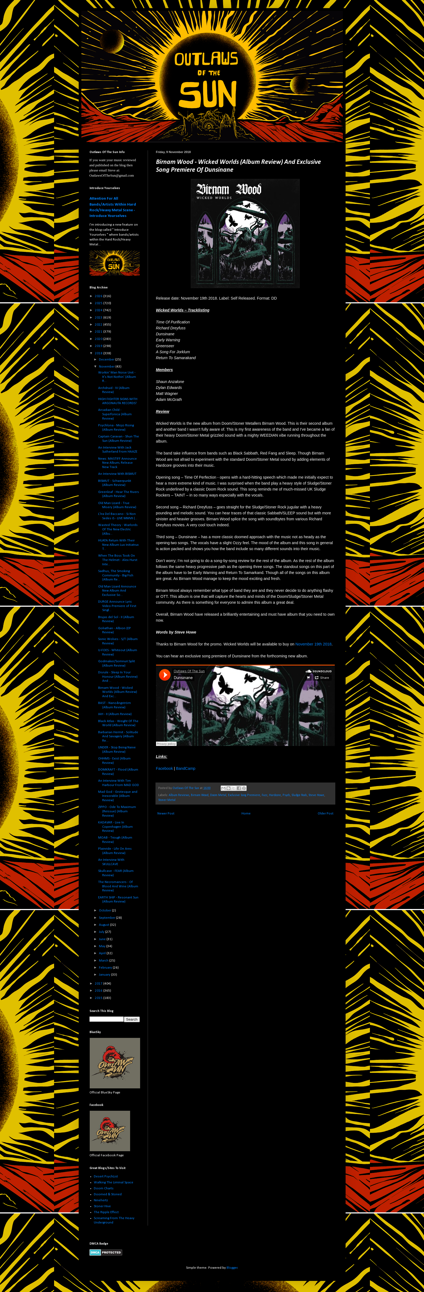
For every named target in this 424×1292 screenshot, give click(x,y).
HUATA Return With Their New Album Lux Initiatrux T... (118, 545)
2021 (99, 331)
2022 (99, 324)
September (107, 918)
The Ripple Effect (106, 1212)
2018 (99, 353)
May (102, 946)
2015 (99, 998)
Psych (286, 795)
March (104, 960)
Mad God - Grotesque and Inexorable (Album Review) (117, 796)
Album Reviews (179, 795)
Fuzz (264, 795)
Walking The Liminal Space (113, 1182)
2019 (99, 346)
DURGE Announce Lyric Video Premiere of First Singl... (117, 606)
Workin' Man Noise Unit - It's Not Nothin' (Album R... (117, 377)
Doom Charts (104, 1188)
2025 (99, 303)
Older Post (325, 813)
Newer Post (165, 813)
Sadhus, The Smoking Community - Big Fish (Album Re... (115, 575)
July (102, 932)
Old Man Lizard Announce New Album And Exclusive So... (117, 591)
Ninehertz (101, 1200)
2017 (99, 983)
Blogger (232, 1268)
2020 (99, 339)
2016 (99, 990)
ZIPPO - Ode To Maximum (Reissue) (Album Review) (117, 811)
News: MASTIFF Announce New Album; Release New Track (117, 463)
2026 (99, 296)
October (105, 910)
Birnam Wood (199, 795)
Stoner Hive (102, 1206)
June (103, 939)
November (107, 366)
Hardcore (275, 795)
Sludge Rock (299, 795)
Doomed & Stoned (108, 1194)
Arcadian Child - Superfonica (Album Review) (115, 414)
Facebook (164, 768)
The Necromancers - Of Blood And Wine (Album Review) (118, 886)
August (104, 925)
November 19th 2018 (313, 644)
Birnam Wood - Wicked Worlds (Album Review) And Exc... (117, 692)
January (105, 974)
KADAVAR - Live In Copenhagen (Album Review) (115, 827)
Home (246, 813)
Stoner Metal (166, 800)
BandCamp (186, 768)
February (106, 967)
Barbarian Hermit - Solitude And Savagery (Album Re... (118, 736)
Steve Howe (316, 795)
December (107, 359)
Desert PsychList (106, 1176)
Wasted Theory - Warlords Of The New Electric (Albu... (118, 529)
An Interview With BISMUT (117, 474)
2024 (99, 310)
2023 (99, 317)
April (103, 953)
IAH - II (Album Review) (115, 714)
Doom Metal (218, 795)
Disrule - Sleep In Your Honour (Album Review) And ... (118, 677)
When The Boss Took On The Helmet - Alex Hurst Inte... (117, 560)
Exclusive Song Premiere (244, 795)
